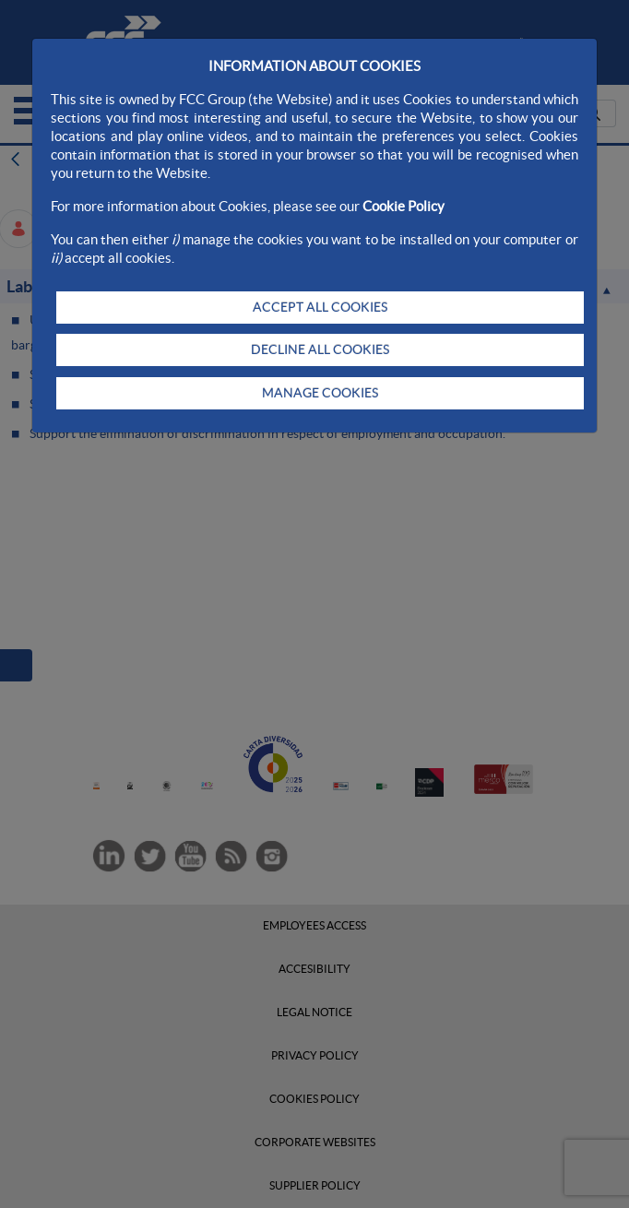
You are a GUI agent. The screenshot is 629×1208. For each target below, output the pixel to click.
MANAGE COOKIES (320, 392)
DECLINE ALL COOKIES (320, 349)
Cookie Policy (403, 206)
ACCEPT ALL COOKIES (320, 307)
